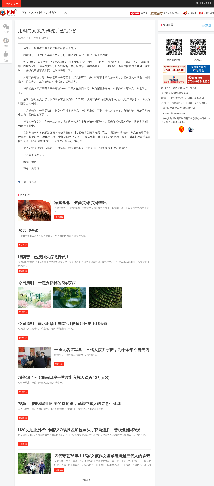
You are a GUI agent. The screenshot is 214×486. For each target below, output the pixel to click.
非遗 (23, 182)
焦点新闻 (59, 217)
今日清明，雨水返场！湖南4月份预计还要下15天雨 (63, 323)
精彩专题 (59, 364)
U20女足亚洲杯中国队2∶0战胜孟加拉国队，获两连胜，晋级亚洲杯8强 (79, 430)
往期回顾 (206, 25)
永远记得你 (28, 230)
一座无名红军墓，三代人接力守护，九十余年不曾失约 (101, 349)
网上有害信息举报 (204, 3)
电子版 (136, 13)
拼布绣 (32, 182)
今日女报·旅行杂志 (165, 13)
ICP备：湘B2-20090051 (175, 113)
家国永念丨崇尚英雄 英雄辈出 (80, 202)
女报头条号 (209, 13)
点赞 (6, 55)
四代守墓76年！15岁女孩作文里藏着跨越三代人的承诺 (102, 456)
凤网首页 (12, 3)
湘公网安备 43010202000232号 (179, 108)
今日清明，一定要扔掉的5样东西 (47, 283)
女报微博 (192, 13)
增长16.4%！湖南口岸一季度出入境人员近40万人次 (63, 377)
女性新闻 (51, 12)
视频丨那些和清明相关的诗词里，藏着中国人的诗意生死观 (69, 403)
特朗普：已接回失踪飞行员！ (43, 257)
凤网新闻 (36, 12)
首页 (24, 12)
